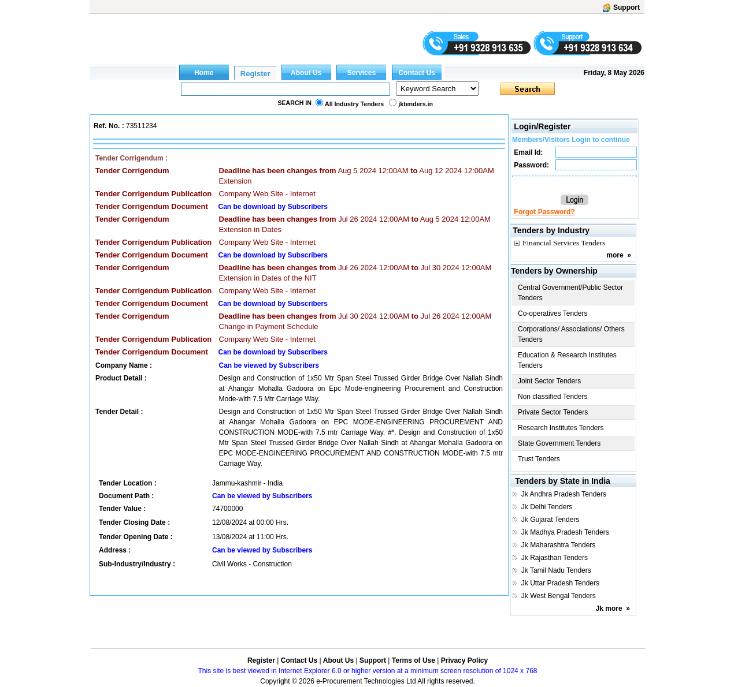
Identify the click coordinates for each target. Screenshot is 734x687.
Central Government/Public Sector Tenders (570, 292)
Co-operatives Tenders (553, 313)
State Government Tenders (559, 443)
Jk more (609, 608)
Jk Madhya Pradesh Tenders (565, 532)
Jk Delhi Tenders (547, 507)
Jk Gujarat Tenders (550, 520)
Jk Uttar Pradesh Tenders (560, 583)
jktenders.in (415, 103)
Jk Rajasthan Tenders (554, 558)
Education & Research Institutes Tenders (567, 360)
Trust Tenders (539, 459)
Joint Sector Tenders (549, 381)
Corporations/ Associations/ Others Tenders (571, 334)
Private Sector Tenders (553, 412)
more (614, 255)
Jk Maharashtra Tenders (558, 545)
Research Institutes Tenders (561, 428)
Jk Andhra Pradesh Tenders (563, 494)
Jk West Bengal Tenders (558, 596)
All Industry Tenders (354, 103)
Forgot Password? (544, 212)
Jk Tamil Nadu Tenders (556, 570)
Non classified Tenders (553, 397)
